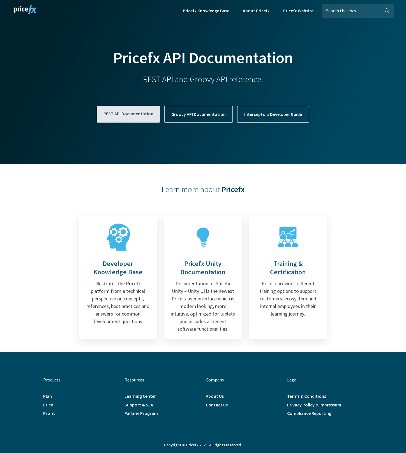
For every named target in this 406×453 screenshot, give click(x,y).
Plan (47, 396)
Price (48, 405)
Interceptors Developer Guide (273, 114)
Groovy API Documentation (198, 114)
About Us (215, 396)
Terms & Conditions (306, 396)
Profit (49, 413)
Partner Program (141, 413)
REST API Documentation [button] (128, 113)
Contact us (217, 405)
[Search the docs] (358, 11)
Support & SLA (138, 405)
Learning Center (140, 396)
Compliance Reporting (309, 413)
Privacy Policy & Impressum (314, 405)
